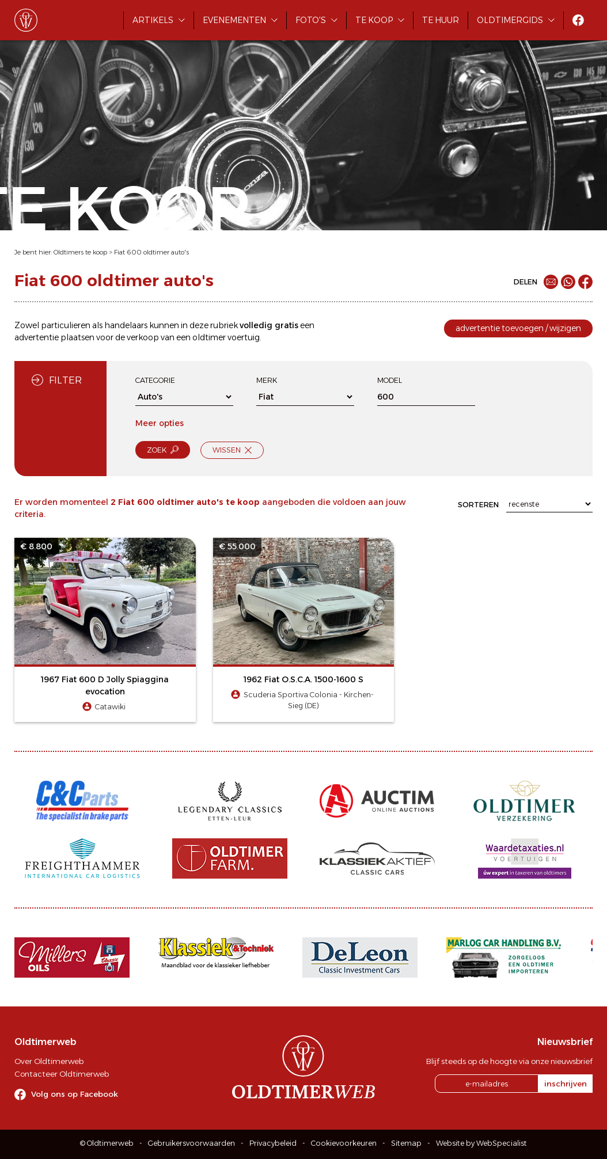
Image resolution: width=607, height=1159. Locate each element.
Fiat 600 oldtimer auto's (151, 252)
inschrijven (565, 1083)
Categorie (155, 380)
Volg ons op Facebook (74, 1094)
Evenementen (234, 20)
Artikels (152, 20)
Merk (266, 380)
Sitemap (406, 1143)
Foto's (310, 20)
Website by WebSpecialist (481, 1143)
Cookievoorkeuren (344, 1143)
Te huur (440, 20)
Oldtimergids (510, 20)
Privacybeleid (273, 1143)
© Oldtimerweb (107, 1143)
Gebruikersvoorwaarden (191, 1143)
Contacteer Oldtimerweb (61, 1073)
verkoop (143, 337)
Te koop (374, 20)
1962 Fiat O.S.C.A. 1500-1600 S (303, 679)
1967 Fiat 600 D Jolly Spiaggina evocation (105, 685)
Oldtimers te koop (80, 252)
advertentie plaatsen (54, 337)
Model (389, 380)
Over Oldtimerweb (49, 1061)
